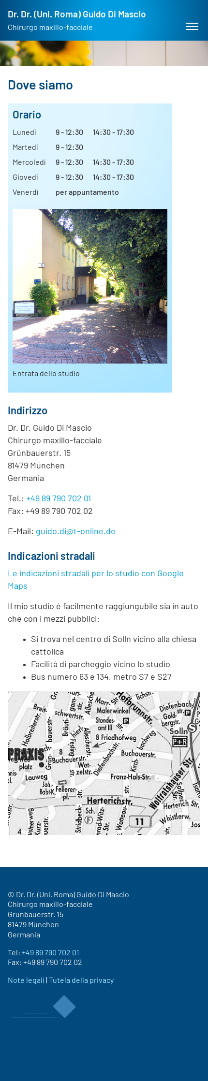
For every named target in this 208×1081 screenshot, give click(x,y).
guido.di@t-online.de (76, 531)
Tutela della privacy (81, 980)
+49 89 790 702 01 (58, 499)
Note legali (26, 980)
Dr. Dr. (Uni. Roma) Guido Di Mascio (77, 20)
